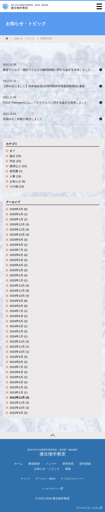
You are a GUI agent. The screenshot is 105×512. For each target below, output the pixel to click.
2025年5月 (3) (18, 260)
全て (12, 150)
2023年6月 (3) (18, 372)
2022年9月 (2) (18, 412)
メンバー (51, 463)
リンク (25, 478)
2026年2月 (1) (18, 214)
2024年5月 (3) (18, 321)
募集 (68, 468)
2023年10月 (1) (19, 351)
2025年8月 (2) (18, 244)
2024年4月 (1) (18, 326)
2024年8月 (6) (18, 305)
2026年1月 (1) (18, 219)
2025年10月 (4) (19, 234)
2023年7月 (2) (18, 366)
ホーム (18, 463)
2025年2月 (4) (18, 275)
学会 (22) (15, 161)
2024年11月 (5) (19, 290)
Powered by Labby (89, 508)
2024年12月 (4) (19, 285)
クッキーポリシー (52, 488)
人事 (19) (15, 176)
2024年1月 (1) (18, 336)
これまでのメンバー (72, 478)
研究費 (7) (16, 171)
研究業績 (85, 463)
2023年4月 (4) (18, 382)
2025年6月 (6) (18, 254)
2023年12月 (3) (19, 341)
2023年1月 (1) (18, 392)
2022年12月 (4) (19, 397)
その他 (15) (17, 186)
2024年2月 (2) (18, 331)
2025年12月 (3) (19, 224)
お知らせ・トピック (24, 38)
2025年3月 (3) (18, 270)
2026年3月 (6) (18, 209)
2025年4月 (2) (18, 265)
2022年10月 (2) (19, 407)
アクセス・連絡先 (46, 478)
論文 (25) (15, 155)
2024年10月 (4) (19, 295)
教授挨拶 (34, 463)
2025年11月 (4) (19, 229)
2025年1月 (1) (18, 280)
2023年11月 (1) (19, 346)
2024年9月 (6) (18, 300)
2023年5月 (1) (18, 377)
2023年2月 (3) (18, 387)
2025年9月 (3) (18, 239)
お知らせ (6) (17, 181)
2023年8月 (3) (18, 361)
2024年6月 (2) (18, 316)
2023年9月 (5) (18, 356)
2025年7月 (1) (18, 249)
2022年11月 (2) (19, 402)
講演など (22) (18, 166)
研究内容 (68, 463)
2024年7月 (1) (18, 310)
